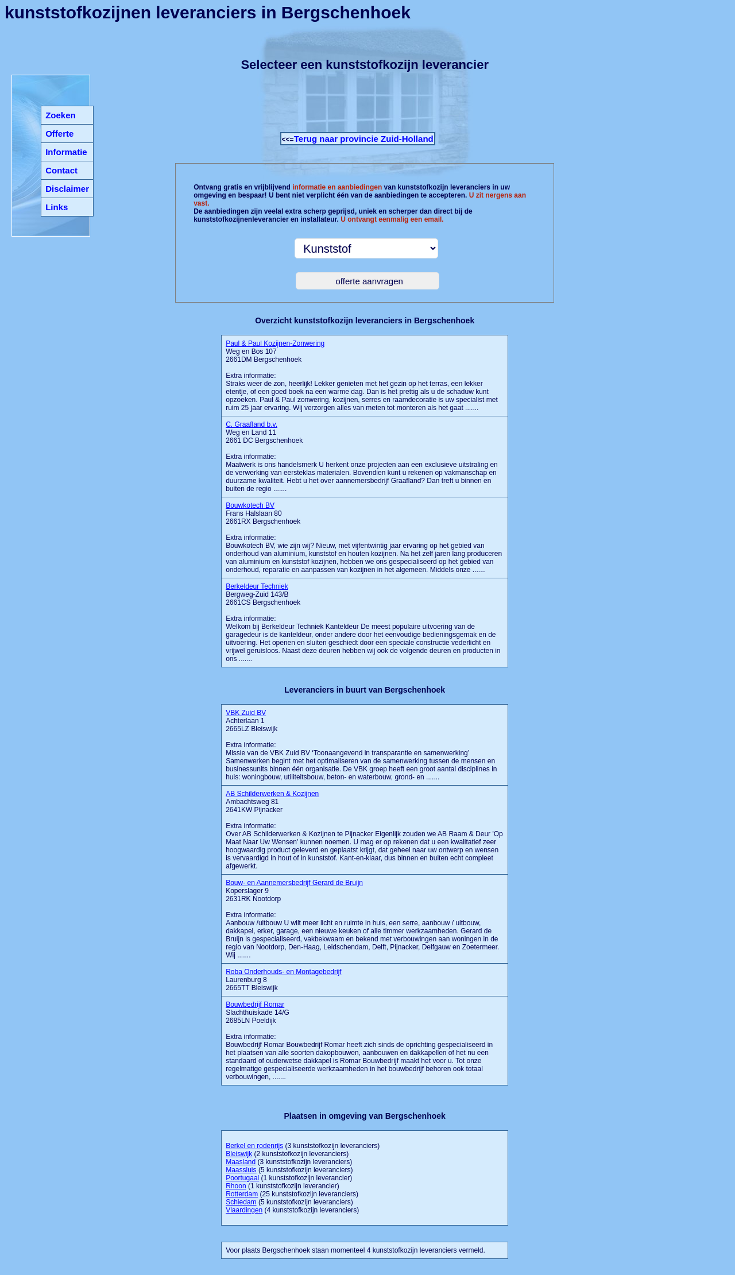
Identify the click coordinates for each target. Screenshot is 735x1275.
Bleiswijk (239, 1154)
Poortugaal (242, 1178)
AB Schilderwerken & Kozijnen (272, 794)
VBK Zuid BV (246, 713)
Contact (61, 170)
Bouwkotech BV (250, 505)
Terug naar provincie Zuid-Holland (364, 139)
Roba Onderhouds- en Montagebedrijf (283, 972)
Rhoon (236, 1186)
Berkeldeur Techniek (257, 586)
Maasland (241, 1162)
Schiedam (241, 1202)
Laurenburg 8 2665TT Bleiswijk (283, 980)
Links (56, 207)
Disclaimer (67, 189)
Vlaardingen (244, 1210)
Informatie (66, 152)
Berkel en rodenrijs (254, 1146)
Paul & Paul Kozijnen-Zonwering (275, 343)
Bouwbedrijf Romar (255, 1004)
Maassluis (241, 1170)
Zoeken (60, 115)
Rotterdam (242, 1194)
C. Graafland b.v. (251, 424)
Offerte (59, 133)
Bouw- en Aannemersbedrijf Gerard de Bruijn (294, 883)
